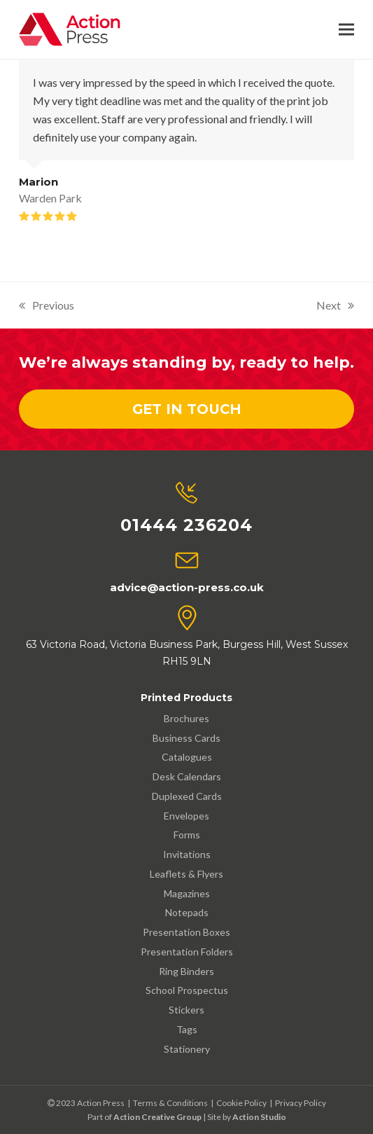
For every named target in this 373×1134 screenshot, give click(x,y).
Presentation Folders (187, 951)
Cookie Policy (241, 1103)
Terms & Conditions (170, 1103)
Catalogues (187, 757)
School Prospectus (187, 990)
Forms (187, 835)
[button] (346, 30)
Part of (144, 1117)
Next (335, 306)
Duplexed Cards (187, 796)
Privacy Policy (300, 1103)
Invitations (187, 854)
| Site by (216, 1117)
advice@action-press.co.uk (187, 587)
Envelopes (186, 816)
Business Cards (186, 738)
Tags (186, 1029)
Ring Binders (186, 971)
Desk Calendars (187, 776)
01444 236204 (186, 525)
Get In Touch (186, 409)
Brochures (186, 718)
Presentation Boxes (186, 932)
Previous (46, 306)
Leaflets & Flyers (186, 874)
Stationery (187, 1049)
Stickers (186, 1010)
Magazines (187, 893)
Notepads (187, 912)
